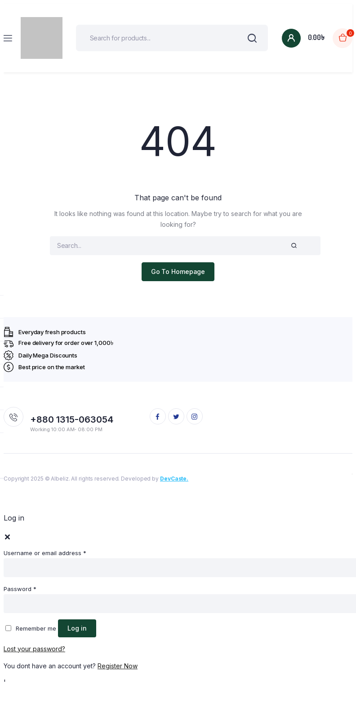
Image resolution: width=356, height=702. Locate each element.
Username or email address (45, 552)
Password (20, 588)
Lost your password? (34, 649)
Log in (77, 628)
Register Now (118, 666)
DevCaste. (174, 478)
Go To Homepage (178, 271)
